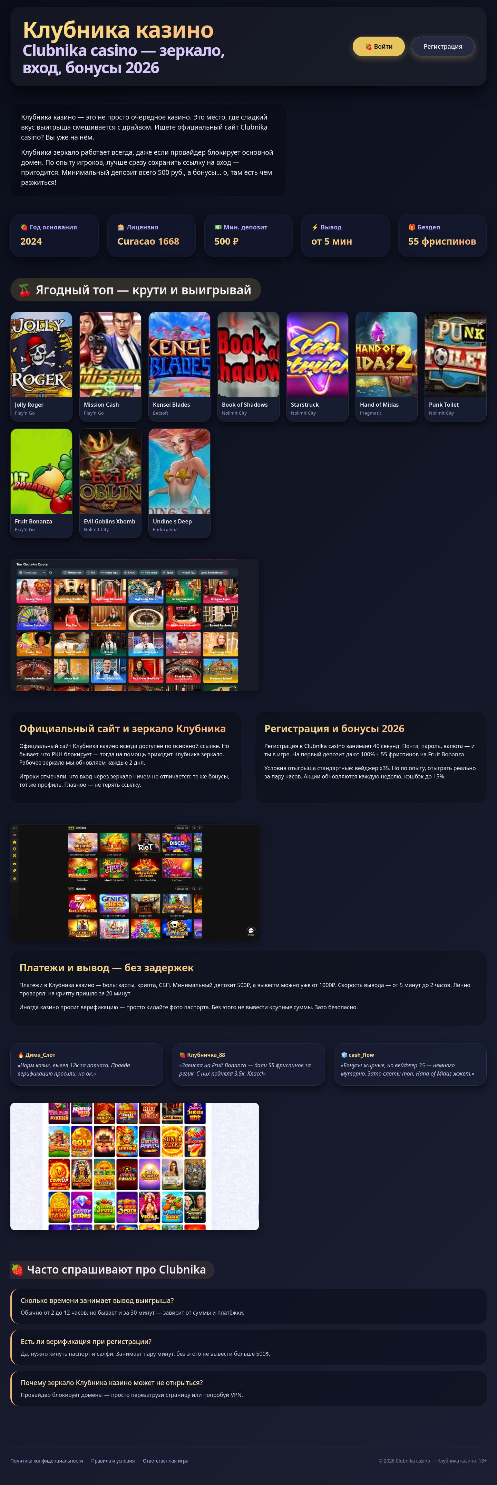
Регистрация (443, 46)
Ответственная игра (165, 1460)
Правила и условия (113, 1460)
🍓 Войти (379, 46)
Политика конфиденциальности (46, 1460)
